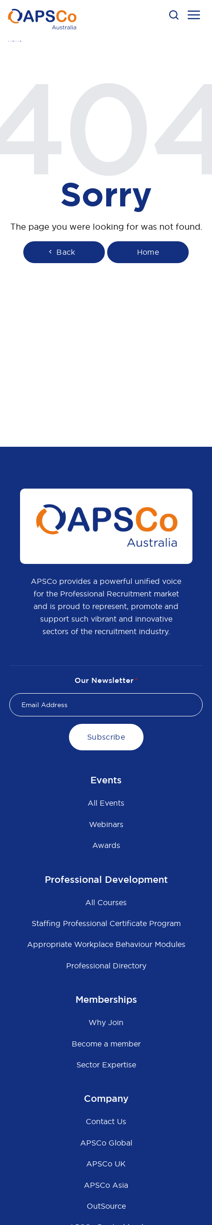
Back (61, 252)
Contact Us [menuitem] (106, 1121)
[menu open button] (194, 16)
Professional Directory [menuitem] (106, 965)
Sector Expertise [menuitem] (106, 1064)
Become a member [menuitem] (106, 1043)
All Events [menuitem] (106, 803)
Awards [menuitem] (106, 845)
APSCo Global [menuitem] (106, 1142)
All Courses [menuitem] (106, 902)
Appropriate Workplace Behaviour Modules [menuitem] (106, 944)
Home (148, 252)
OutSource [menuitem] (106, 1206)
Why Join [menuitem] (106, 1022)
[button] (174, 15)
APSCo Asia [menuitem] (106, 1185)
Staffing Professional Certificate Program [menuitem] (106, 923)
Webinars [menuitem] (106, 824)
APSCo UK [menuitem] (106, 1163)
